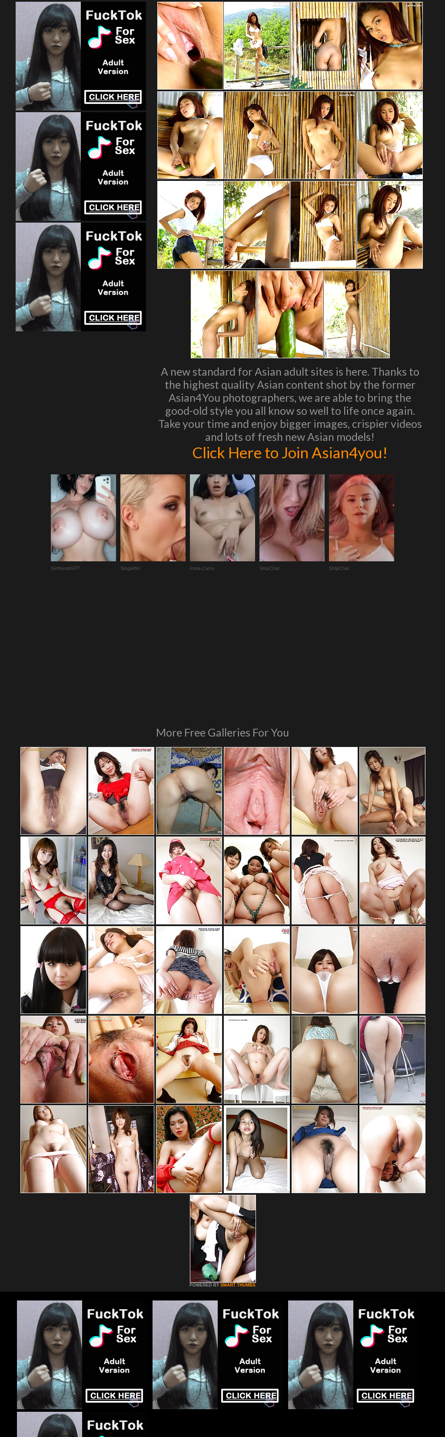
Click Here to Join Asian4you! (290, 452)
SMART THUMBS (238, 1166)
